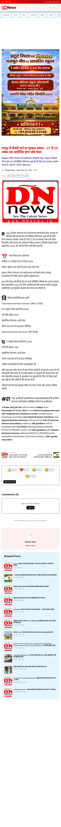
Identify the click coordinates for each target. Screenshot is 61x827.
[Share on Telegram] (18, 176)
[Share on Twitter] (27, 176)
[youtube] (10, 2)
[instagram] (6, 2)
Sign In (30, 508)
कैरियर (36, 170)
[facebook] (3, 2)
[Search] (50, 8)
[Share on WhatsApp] (13, 176)
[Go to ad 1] (29, 134)
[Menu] (58, 8)
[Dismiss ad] (58, 51)
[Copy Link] (22, 176)
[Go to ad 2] (31, 134)
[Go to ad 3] (32, 134)
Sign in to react (10, 482)
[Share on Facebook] (9, 176)
